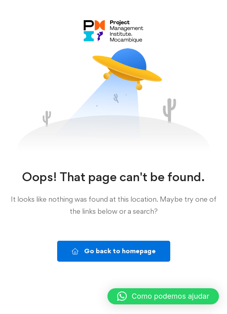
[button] (163, 296)
